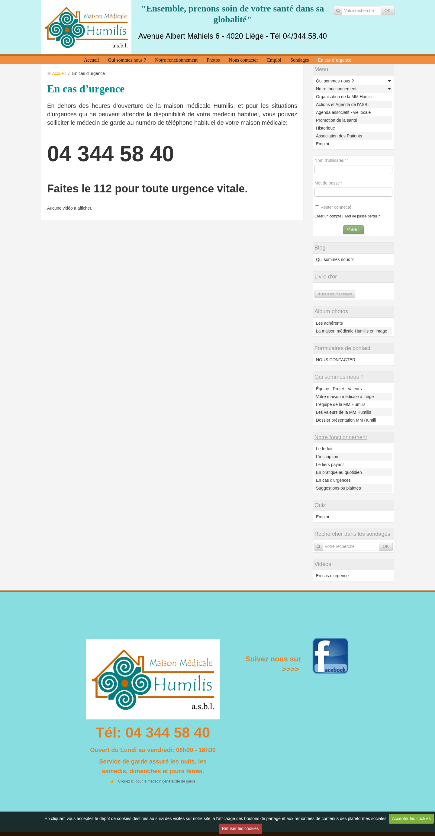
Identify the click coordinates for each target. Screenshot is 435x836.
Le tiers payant (330, 464)
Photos (213, 60)
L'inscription (327, 456)
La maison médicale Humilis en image (351, 331)
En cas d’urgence (334, 60)
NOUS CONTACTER (335, 359)
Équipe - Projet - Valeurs (339, 388)
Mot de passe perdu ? (362, 216)
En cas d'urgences (333, 480)
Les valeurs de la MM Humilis (343, 412)
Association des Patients (339, 135)
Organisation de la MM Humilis (345, 96)
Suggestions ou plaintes (338, 488)
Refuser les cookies (240, 828)
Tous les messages (335, 294)
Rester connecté (333, 207)
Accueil (91, 60)
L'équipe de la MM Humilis (341, 404)
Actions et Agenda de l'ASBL (343, 104)
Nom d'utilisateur (330, 160)
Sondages (299, 60)
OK (388, 10)
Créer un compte (327, 216)
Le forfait (324, 448)
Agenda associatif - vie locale (343, 112)
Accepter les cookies (411, 818)
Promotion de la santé (336, 120)
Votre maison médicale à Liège (345, 396)
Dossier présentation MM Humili (346, 420)
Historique (325, 128)
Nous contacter (243, 60)
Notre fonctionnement (176, 60)
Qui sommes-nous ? (335, 81)
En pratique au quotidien (339, 472)
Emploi (274, 60)
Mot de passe (327, 183)
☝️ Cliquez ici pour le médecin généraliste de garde (151, 781)
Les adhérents (329, 323)
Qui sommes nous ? (127, 60)
